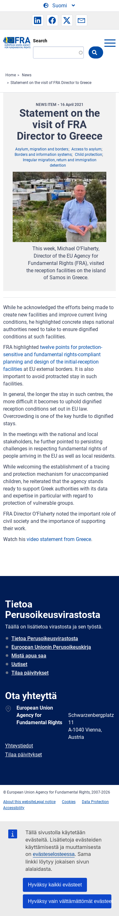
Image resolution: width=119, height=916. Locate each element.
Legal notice (45, 802)
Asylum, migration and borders (41, 149)
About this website (19, 802)
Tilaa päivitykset (30, 673)
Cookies (69, 802)
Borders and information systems (43, 154)
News (26, 75)
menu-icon (109, 43)
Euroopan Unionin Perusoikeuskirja (51, 647)
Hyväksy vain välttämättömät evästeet (69, 901)
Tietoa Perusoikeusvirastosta (44, 638)
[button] (37, 20)
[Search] (58, 52)
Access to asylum (86, 149)
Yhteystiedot (19, 746)
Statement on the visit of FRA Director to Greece (50, 82)
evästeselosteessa (54, 854)
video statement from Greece (58, 539)
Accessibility (13, 808)
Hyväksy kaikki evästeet (55, 884)
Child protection (88, 154)
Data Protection (95, 802)
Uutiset (19, 664)
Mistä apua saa (28, 656)
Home (10, 75)
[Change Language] (59, 5)
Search (40, 40)
